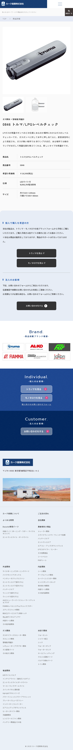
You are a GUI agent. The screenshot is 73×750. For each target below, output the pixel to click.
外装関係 (6, 566)
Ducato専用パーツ (11, 526)
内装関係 (41, 566)
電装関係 (6, 670)
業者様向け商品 (44, 526)
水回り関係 (42, 630)
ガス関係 (6, 630)
